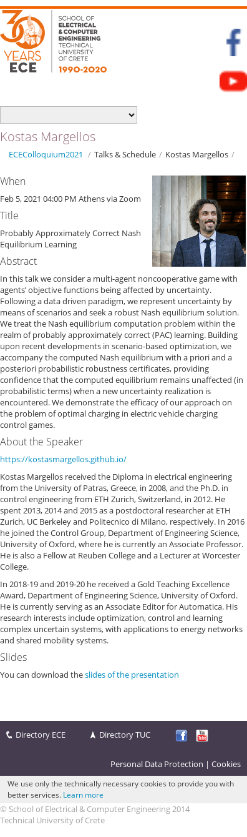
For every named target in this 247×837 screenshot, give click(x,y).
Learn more (83, 795)
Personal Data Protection (156, 764)
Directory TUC (124, 734)
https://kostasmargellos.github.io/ (63, 459)
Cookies (226, 764)
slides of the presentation (132, 674)
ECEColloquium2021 (46, 154)
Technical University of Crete (52, 820)
